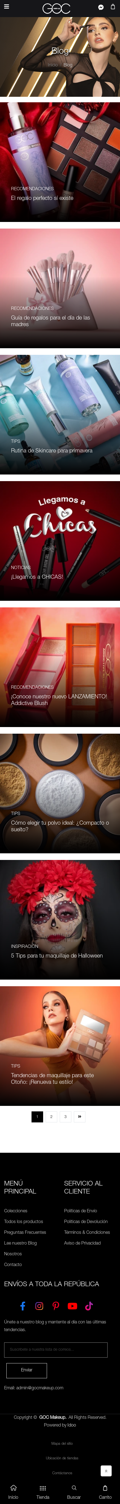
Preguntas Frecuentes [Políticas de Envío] (25, 1233)
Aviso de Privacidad (82, 1244)
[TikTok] (89, 1304)
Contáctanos (62, 1473)
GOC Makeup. (52, 1418)
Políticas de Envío (80, 1211)
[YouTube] (72, 1304)
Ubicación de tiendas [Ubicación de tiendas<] (62, 1458)
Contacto (13, 1265)
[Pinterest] (55, 1304)
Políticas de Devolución (86, 1222)
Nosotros (13, 1254)
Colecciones (15, 1211)
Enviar (26, 1370)
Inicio (53, 65)
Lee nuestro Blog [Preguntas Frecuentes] (20, 1244)
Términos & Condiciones (87, 1233)
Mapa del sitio (62, 1444)
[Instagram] (39, 1304)
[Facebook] (22, 1304)
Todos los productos (23, 1222)
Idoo (71, 1425)
